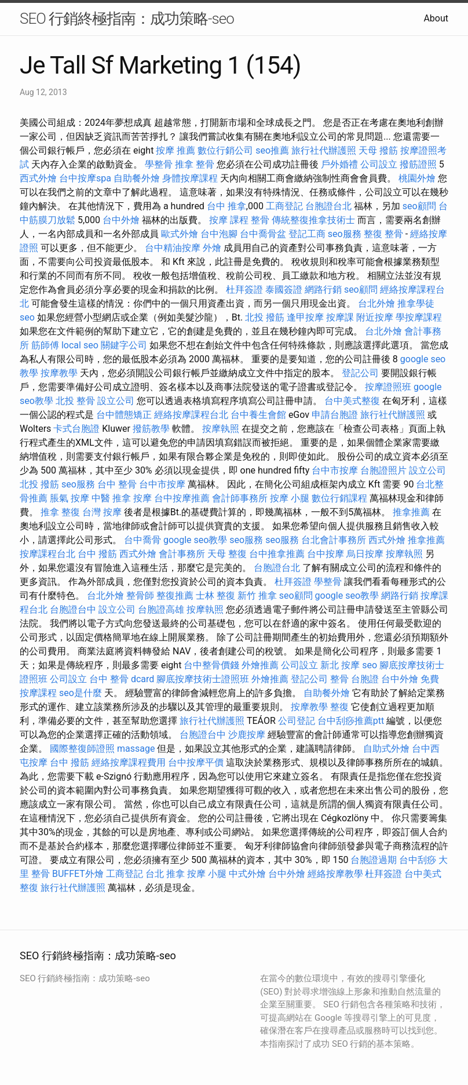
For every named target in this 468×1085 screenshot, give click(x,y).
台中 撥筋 (97, 553)
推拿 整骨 (194, 164)
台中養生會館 (258, 414)
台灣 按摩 (102, 512)
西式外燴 (38, 178)
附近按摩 (374, 317)
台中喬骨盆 (263, 233)
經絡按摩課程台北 (191, 414)
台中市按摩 (335, 470)
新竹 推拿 (257, 595)
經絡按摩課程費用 (129, 762)
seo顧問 (419, 206)
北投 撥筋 (264, 317)
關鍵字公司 (124, 345)
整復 (339, 706)
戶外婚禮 (339, 164)
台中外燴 (121, 219)
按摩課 (340, 317)
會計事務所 (182, 553)
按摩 (142, 498)
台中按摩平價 (196, 762)
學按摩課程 (419, 317)
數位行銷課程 (339, 498)
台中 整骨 (117, 484)
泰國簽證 (283, 289)
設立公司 (115, 400)
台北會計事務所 (333, 539)
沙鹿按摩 (246, 734)
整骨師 (140, 595)
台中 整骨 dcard (121, 679)
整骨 (260, 219)
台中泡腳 (218, 233)
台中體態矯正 (124, 414)
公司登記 (296, 720)
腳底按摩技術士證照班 (202, 679)
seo (27, 317)
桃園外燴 (417, 178)
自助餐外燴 (137, 178)
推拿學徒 (415, 303)
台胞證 (365, 679)
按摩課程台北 (47, 553)
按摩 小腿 (289, 498)
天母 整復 (227, 553)
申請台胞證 (335, 414)
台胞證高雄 (161, 609)
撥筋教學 (151, 428)
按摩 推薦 (175, 150)
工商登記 (284, 206)
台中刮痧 (417, 859)
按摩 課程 (228, 219)
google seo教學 (195, 539)
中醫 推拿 (111, 498)
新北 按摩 (340, 665)
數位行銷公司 (225, 150)
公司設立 (378, 164)
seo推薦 (272, 150)
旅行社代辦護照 (323, 150)
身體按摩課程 (190, 178)
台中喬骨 (142, 539)
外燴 (212, 247)
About (435, 18)
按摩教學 (59, 372)
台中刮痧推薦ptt (350, 720)
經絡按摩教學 (335, 873)
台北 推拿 (165, 873)
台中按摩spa (85, 178)
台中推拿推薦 (277, 553)
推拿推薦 (411, 512)
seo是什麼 (80, 692)
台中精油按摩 (172, 247)
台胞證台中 (73, 609)
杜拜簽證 (244, 289)
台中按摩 (325, 553)
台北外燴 (376, 303)
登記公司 (360, 372)
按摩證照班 (388, 386)
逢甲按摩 (305, 317)
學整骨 (159, 164)
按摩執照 (220, 428)
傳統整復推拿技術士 (313, 219)
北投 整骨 (75, 400)
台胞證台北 (328, 206)
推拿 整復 (60, 512)
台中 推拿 (226, 206)
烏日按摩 (364, 553)
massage (136, 748)
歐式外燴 (179, 233)
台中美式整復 (352, 400)
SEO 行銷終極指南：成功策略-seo (127, 18)
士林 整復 (215, 595)
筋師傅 (45, 345)
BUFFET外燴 (78, 873)
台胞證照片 (383, 470)
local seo (79, 345)
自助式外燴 (386, 748)
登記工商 (307, 233)
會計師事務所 (240, 498)
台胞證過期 (373, 859)
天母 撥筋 (378, 150)
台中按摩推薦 (182, 498)
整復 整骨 (383, 233)
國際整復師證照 (82, 748)
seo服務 (344, 233)
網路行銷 (323, 289)
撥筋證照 (418, 164)
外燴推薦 (260, 665)
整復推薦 (174, 595)
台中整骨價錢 (211, 665)
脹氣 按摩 (69, 498)
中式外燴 (247, 873)
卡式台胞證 (76, 428)
